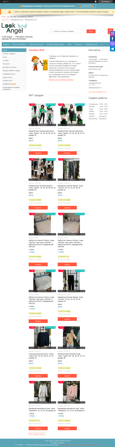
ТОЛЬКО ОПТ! (7, 81)
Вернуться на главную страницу (61, 80)
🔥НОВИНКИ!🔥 (87, 6)
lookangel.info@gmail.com (97, 92)
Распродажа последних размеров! (11, 88)
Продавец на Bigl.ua (57, 443)
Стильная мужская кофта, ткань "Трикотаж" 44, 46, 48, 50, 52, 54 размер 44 (41, 356)
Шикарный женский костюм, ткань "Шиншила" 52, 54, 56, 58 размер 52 (42, 410)
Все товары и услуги (37, 434)
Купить (38, 153)
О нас (69, 44)
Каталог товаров (19, 44)
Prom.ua (67, 441)
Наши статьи (7, 77)
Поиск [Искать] (91, 31)
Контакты (78, 44)
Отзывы (6, 60)
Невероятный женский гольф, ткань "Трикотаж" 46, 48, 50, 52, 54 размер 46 (71, 356)
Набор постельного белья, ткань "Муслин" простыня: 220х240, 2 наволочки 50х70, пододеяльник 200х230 (41, 243)
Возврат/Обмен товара (55, 44)
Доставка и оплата (36, 44)
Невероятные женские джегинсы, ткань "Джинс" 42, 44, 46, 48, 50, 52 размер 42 (42, 133)
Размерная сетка (91, 44)
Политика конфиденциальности (89, 445)
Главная (6, 44)
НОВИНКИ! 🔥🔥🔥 (9, 84)
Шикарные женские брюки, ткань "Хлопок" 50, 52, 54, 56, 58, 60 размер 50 (70, 188)
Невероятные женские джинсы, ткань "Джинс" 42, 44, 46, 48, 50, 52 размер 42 (42, 188)
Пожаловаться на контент (68, 445)
